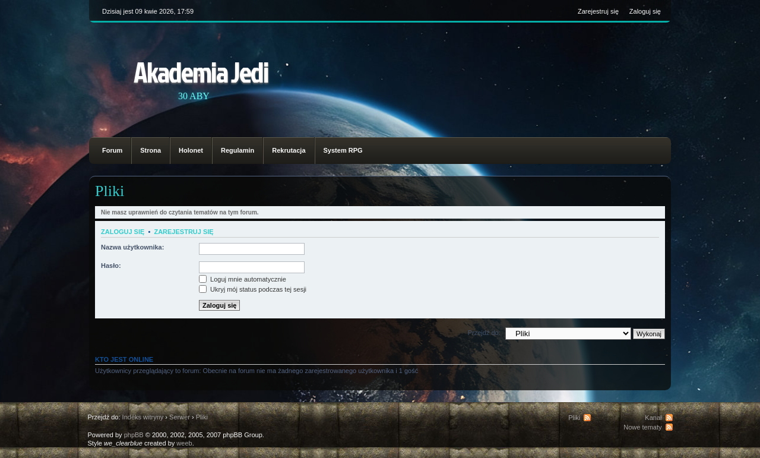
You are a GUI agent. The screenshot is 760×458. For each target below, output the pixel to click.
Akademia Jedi (201, 71)
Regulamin (237, 150)
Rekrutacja (288, 150)
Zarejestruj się (598, 11)
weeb (184, 443)
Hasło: (111, 265)
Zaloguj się (645, 11)
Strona (150, 150)
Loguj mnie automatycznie (242, 279)
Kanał (653, 417)
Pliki (109, 191)
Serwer (179, 417)
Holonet (191, 150)
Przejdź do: (484, 332)
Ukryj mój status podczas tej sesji (252, 289)
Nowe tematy (642, 427)
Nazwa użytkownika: (132, 247)
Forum (112, 150)
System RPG (343, 150)
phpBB (134, 434)
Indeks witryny (143, 417)
